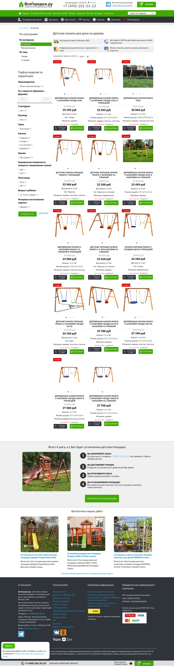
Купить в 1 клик (63, 128)
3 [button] (71, 94)
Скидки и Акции (60, 618)
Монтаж (90, 13)
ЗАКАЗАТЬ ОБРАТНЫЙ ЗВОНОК (63, 663)
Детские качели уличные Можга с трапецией (69, 174)
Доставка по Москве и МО (64, 595)
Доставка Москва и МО (41, 13)
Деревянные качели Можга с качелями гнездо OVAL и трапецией (104, 100)
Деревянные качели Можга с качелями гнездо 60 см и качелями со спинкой (104, 324)
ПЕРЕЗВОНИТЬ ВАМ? (122, 5)
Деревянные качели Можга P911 (138, 99)
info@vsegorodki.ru (31, 629)
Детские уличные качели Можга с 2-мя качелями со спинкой (104, 249)
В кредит (99, 13)
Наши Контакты (59, 592)
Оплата (72, 13)
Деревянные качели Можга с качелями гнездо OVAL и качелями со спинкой (138, 175)
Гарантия (81, 13)
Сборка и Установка (61, 602)
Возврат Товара (59, 615)
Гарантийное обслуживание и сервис (68, 611)
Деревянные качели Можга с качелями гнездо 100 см (138, 323)
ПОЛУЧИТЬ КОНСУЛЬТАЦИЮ (102, 499)
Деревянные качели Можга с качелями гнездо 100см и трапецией (69, 399)
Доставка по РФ (60, 13)
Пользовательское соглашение (101, 592)
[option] (69, 76)
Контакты (109, 13)
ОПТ (55, 621)
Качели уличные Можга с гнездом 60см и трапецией (138, 248)
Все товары (23, 28)
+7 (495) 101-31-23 (79, 6)
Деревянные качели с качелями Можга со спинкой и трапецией (69, 249)
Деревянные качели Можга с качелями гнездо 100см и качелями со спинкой (104, 399)
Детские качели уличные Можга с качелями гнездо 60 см (69, 324)
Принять (8, 655)
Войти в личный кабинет (63, 627)
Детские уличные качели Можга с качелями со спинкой (103, 175)
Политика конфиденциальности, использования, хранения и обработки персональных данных (104, 598)
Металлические (28, 48)
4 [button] (75, 94)
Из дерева (26, 44)
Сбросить (43, 213)
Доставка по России (61, 599)
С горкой (25, 60)
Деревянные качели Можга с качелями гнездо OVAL (69, 99)
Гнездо (24, 56)
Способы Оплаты (60, 608)
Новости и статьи (60, 605)
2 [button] (68, 94)
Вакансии (57, 624)
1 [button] (64, 94)
